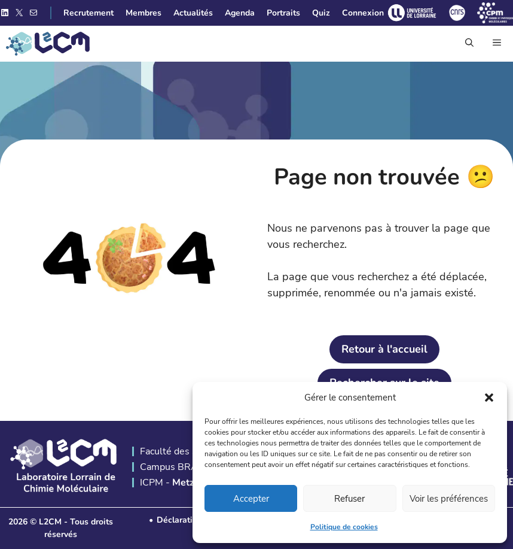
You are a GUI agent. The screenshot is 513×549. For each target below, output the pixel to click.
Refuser (349, 499)
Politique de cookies (344, 527)
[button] (489, 398)
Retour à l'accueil (384, 349)
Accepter (251, 499)
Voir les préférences (449, 499)
